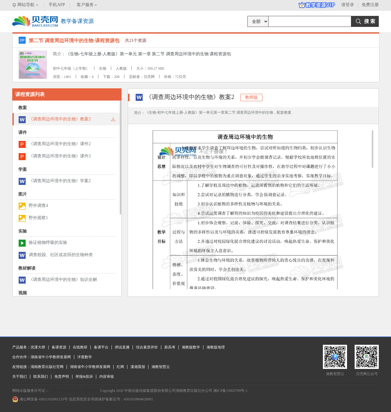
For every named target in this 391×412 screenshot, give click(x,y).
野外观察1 (38, 217)
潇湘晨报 (137, 367)
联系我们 (40, 376)
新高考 (169, 347)
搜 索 (369, 21)
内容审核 (106, 376)
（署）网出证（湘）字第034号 (73, 390)
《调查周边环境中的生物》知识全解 (63, 279)
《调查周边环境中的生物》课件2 (60, 144)
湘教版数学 (191, 347)
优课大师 (38, 347)
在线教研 (80, 347)
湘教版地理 (215, 347)
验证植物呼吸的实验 (48, 242)
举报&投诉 (84, 376)
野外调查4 (38, 205)
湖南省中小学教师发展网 (51, 357)
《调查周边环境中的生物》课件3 (60, 156)
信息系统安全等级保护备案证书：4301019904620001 (111, 399)
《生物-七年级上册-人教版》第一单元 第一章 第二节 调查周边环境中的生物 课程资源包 (148, 54)
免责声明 (61, 376)
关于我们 (19, 376)
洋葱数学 (84, 357)
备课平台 (101, 347)
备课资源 (59, 347)
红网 (120, 367)
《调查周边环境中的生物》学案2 (60, 180)
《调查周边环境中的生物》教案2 (60, 119)
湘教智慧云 (161, 367)
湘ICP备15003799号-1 (230, 390)
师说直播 (122, 347)
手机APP (57, 4)
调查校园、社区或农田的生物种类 (61, 254)
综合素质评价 (147, 347)
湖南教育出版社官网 (47, 367)
